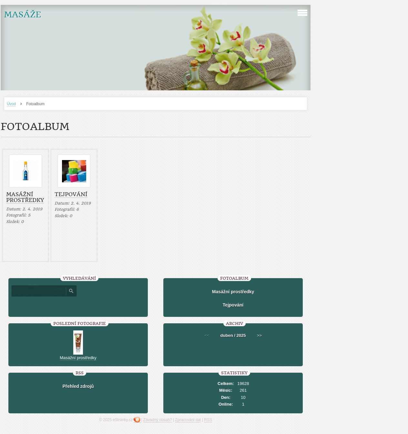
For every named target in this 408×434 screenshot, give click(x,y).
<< (206, 335)
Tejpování (71, 194)
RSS (208, 420)
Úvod (11, 104)
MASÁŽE (22, 15)
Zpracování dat (188, 420)
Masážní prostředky (25, 197)
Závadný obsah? (157, 420)
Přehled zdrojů (78, 386)
